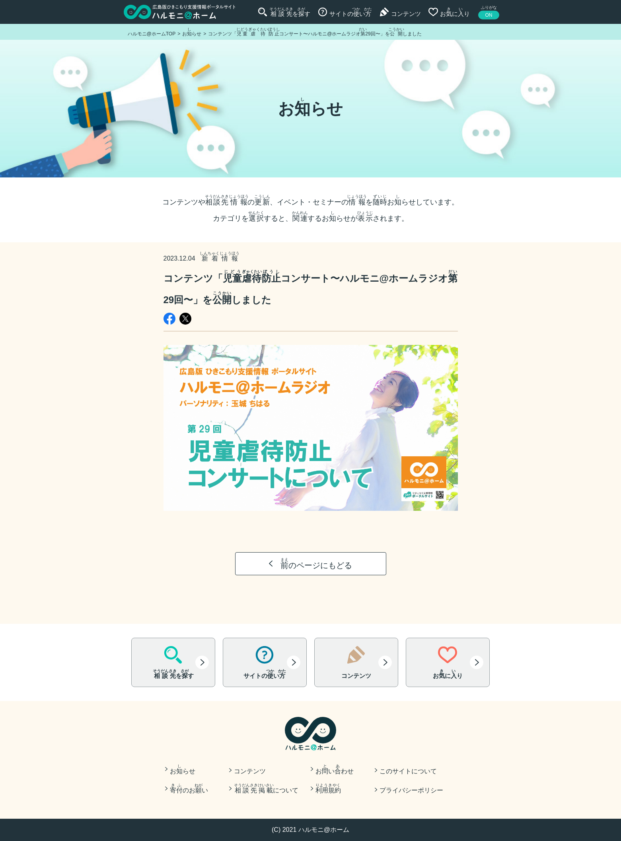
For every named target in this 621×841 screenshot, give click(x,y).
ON (489, 15)
